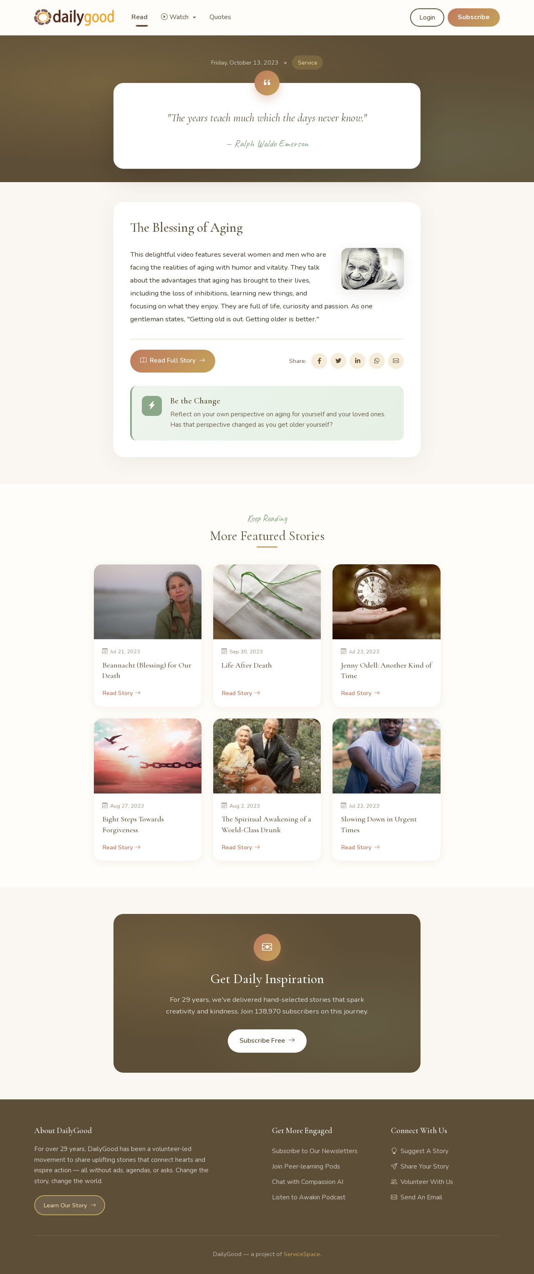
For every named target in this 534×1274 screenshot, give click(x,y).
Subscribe (474, 17)
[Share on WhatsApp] (377, 361)
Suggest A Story (419, 1151)
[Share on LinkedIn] (357, 361)
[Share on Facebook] (319, 361)
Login (427, 17)
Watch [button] (175, 17)
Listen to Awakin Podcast (308, 1197)
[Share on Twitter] (338, 361)
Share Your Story (420, 1166)
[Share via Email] (396, 361)
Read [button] (139, 17)
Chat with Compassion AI (307, 1182)
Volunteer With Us (422, 1182)
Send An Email (416, 1197)
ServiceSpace (302, 1254)
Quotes (220, 17)
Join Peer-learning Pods (306, 1166)
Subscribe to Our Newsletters (315, 1151)
